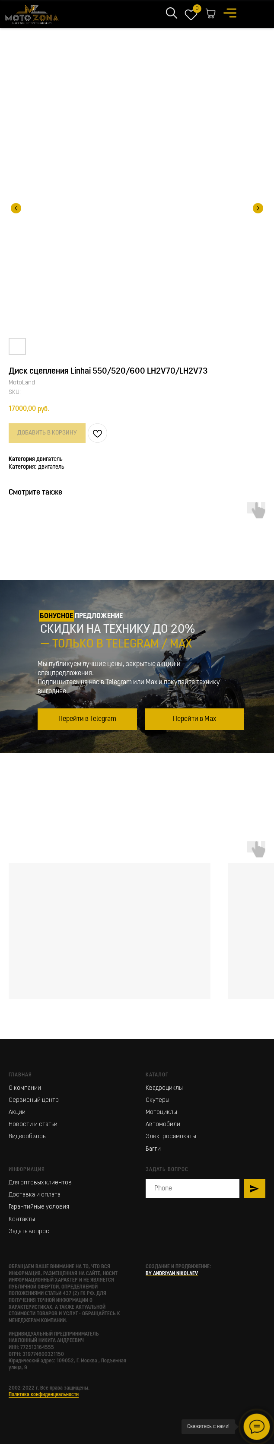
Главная (20, 1075)
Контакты (22, 1219)
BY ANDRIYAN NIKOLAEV (172, 1273)
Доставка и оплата (35, 1195)
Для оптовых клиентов (40, 1183)
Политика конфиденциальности (44, 1394)
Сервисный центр (34, 1100)
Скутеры (157, 1100)
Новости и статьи (33, 1124)
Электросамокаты (171, 1136)
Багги (153, 1149)
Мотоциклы (161, 1112)
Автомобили (163, 1124)
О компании (25, 1088)
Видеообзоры (28, 1136)
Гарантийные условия (39, 1207)
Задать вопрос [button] (29, 1231)
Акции (17, 1112)
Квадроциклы (164, 1088)
